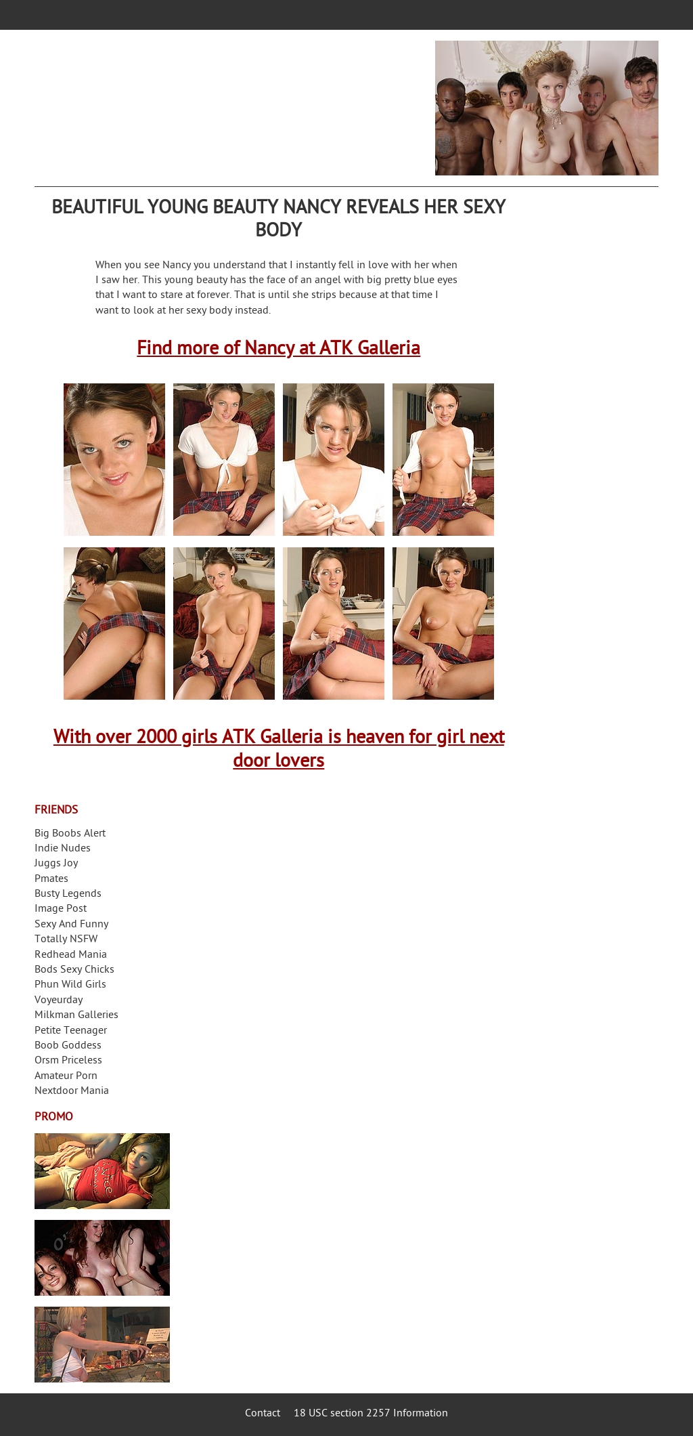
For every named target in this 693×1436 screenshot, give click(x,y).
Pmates (51, 879)
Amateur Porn (66, 1077)
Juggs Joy (56, 864)
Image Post (61, 909)
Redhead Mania (71, 955)
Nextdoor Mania (72, 1091)
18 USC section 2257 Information (371, 1414)
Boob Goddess (68, 1046)
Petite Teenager (71, 1031)
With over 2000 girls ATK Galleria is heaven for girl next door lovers (278, 750)
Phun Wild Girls (70, 985)
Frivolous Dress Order (102, 1344)
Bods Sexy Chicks (74, 970)
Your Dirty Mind (239, 100)
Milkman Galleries (76, 1016)
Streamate (102, 1171)
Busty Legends (68, 894)
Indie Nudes (63, 849)
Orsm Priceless (68, 1061)
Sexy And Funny (71, 925)
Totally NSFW (66, 940)
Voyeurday (59, 1001)
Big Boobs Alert (70, 834)
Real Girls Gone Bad (102, 1258)
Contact (262, 1414)
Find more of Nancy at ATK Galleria (278, 350)
